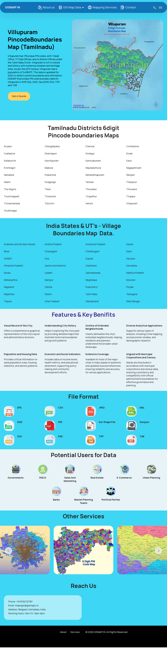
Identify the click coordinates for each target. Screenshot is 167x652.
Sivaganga (50, 182)
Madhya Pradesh (135, 272)
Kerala (7, 272)
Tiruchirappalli (11, 196)
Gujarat (89, 258)
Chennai (90, 146)
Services (75, 632)
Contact (128, 7)
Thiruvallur (91, 189)
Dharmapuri (51, 153)
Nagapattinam (133, 167)
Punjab (130, 287)
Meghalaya (91, 280)
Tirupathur (91, 196)
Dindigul (90, 153)
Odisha (48, 287)
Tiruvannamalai (12, 203)
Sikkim (48, 294)
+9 (17, 601)
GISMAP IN (12, 7)
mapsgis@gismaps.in (26, 605)
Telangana (131, 294)
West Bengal (133, 301)
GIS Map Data (70, 7)
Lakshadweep (93, 272)
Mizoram (130, 280)
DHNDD (8, 258)
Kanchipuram (52, 160)
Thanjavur (131, 182)
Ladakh (48, 272)
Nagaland (9, 287)
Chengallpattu (52, 146)
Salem (7, 182)
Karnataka (131, 265)
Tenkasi (90, 182)
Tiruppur (130, 196)
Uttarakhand (92, 301)
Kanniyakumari (93, 160)
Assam (129, 244)
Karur (129, 160)
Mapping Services (102, 7)
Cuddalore (9, 153)
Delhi (129, 251)
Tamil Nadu (91, 294)
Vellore (89, 203)
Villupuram (131, 203)
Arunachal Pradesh (95, 244)
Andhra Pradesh (53, 244)
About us (46, 7)
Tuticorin (49, 203)
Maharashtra (10, 280)
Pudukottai (50, 174)
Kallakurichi (10, 160)
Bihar (6, 251)
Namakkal (9, 174)
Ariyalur (8, 146)
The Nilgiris (10, 189)
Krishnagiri (9, 167)
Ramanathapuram (95, 174)
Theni (48, 189)
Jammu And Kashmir (55, 265)
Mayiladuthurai (93, 167)
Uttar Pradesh (52, 301)
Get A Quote (19, 96)
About (63, 632)
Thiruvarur (131, 189)
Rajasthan (9, 294)
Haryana (130, 258)
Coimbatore (132, 146)
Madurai (49, 167)
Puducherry (92, 287)
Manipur (49, 280)
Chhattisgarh (92, 251)
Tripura (8, 301)
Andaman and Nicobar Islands (19, 244)
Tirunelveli (50, 196)
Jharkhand (91, 265)
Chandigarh (51, 251)
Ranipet (130, 174)
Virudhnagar (10, 210)
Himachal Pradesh (13, 265)
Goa (47, 258)
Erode (129, 153)
